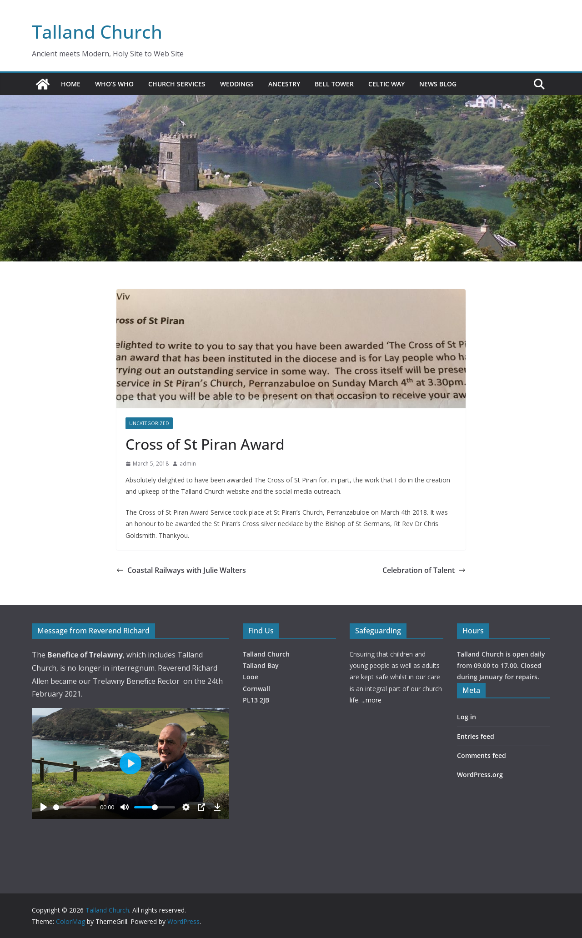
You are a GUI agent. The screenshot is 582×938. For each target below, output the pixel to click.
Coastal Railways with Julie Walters (181, 570)
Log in (466, 716)
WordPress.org (480, 774)
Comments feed (481, 755)
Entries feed (475, 736)
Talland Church (97, 31)
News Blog (438, 84)
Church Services (177, 84)
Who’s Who (114, 84)
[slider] (74, 807)
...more (371, 700)
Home (70, 84)
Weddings (237, 84)
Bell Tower (334, 84)
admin (188, 463)
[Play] (43, 807)
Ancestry (284, 84)
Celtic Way (386, 84)
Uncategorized (149, 423)
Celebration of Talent (424, 570)
